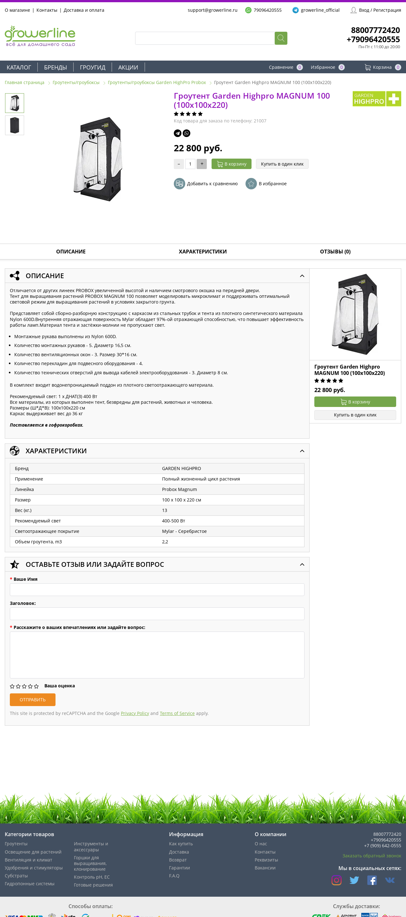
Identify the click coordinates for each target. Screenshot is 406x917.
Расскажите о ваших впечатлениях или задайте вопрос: (77, 627)
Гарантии (179, 868)
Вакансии (265, 868)
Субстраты (16, 876)
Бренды (55, 67)
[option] (97, 159)
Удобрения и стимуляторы (34, 868)
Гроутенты (16, 844)
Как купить (181, 844)
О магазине (17, 10)
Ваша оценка (59, 686)
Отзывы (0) (335, 251)
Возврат (178, 860)
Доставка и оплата (84, 10)
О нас (261, 844)
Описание (71, 251)
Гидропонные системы (30, 884)
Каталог (19, 67)
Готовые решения (93, 885)
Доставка (179, 852)
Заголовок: (23, 603)
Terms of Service (177, 713)
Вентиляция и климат (28, 860)
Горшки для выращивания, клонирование (90, 863)
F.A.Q (174, 876)
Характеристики (203, 251)
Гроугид (92, 67)
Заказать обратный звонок (372, 856)
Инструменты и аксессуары (91, 846)
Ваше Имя (23, 579)
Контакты (46, 10)
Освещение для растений (33, 852)
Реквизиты (266, 860)
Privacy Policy (135, 713)
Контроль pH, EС (92, 877)
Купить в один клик (282, 164)
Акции (128, 67)
